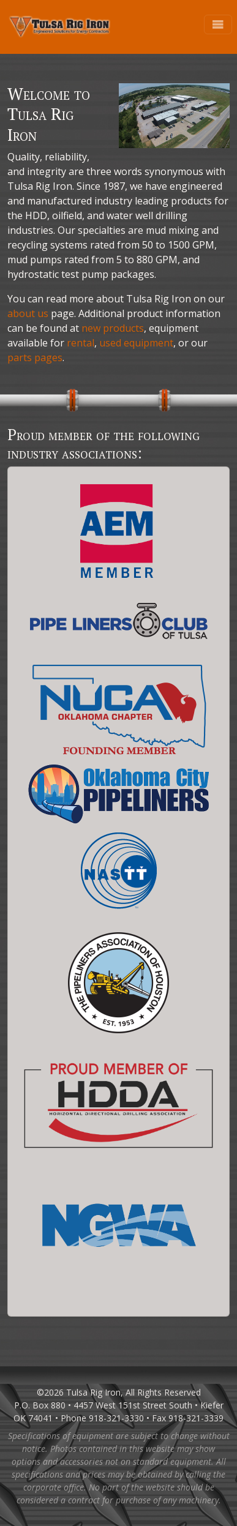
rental (80, 343)
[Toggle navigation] (218, 24)
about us (27, 313)
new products (112, 328)
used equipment (136, 343)
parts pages (34, 357)
